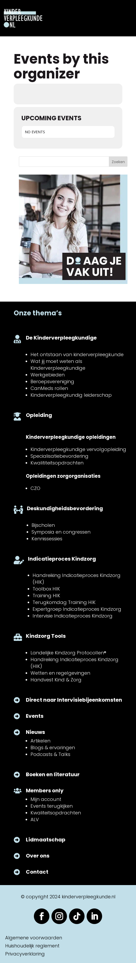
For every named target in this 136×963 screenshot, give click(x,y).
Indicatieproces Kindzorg (62, 558)
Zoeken (118, 161)
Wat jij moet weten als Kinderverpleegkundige (58, 364)
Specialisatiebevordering (59, 456)
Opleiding (39, 415)
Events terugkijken (52, 806)
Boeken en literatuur (53, 774)
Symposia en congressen (61, 532)
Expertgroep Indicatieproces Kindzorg (77, 609)
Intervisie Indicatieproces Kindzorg (72, 616)
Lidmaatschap (45, 839)
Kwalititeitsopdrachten (57, 463)
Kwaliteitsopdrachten (56, 812)
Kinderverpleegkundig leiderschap (71, 395)
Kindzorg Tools (46, 636)
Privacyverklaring (25, 954)
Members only (45, 790)
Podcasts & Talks (50, 754)
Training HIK (46, 595)
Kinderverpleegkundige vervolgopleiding (78, 449)
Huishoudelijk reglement (32, 945)
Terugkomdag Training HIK (64, 602)
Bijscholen (43, 525)
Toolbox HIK (46, 589)
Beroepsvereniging (52, 381)
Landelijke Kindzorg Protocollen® (68, 652)
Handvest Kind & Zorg (56, 679)
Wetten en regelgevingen (60, 673)
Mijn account (46, 799)
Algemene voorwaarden (33, 937)
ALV (35, 819)
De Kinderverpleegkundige (61, 337)
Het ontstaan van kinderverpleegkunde (77, 354)
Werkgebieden (48, 374)
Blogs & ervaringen (53, 747)
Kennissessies (47, 538)
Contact (37, 871)
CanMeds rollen (49, 388)
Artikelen (40, 741)
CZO (35, 488)
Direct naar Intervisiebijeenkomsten (74, 699)
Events (34, 716)
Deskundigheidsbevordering (65, 508)
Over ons (37, 855)
